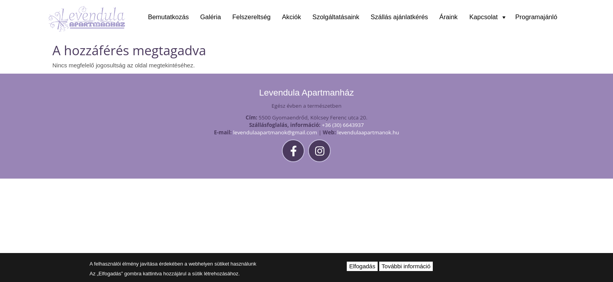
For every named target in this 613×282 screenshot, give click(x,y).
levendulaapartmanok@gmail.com (275, 132)
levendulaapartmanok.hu (368, 132)
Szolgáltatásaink (335, 16)
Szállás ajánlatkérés (399, 16)
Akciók (291, 16)
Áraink (448, 16)
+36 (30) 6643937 (343, 124)
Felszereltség (251, 16)
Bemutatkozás (168, 16)
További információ (406, 266)
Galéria (210, 16)
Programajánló (536, 16)
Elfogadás (362, 266)
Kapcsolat (487, 16)
